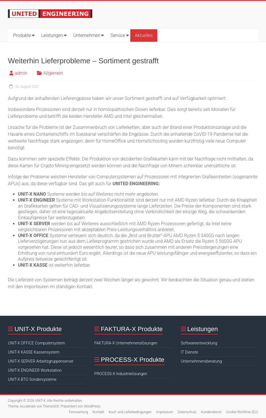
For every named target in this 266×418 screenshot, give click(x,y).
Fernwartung (78, 412)
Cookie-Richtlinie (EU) (242, 412)
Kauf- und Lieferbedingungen (130, 412)
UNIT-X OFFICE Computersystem (36, 343)
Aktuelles (144, 35)
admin (21, 73)
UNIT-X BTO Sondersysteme (32, 379)
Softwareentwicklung (199, 343)
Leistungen (52, 35)
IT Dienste (189, 352)
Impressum (164, 412)
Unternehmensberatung (201, 361)
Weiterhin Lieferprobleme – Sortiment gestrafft (83, 61)
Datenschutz (187, 412)
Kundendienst (211, 412)
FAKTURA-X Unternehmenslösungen (125, 343)
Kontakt (98, 412)
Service (117, 35)
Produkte (22, 35)
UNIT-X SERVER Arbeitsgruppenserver (41, 361)
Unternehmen (86, 35)
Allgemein (53, 73)
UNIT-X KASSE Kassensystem (33, 352)
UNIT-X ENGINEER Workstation (35, 370)
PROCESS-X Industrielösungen (120, 373)
